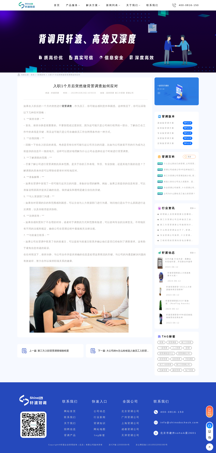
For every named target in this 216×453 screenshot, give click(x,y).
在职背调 (176, 359)
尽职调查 (189, 359)
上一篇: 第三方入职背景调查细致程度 (49, 350)
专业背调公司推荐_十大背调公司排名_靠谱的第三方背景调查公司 (180, 187)
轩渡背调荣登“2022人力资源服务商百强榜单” (179, 288)
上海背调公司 (131, 423)
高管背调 (163, 359)
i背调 (187, 348)
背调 (161, 342)
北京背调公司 (131, 411)
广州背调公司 (131, 417)
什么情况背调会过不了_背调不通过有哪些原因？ (176, 230)
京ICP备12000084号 (119, 445)
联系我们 (152, 5)
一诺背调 (163, 348)
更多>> (193, 208)
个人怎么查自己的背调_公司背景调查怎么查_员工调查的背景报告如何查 (180, 163)
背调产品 (70, 435)
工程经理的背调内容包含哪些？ (176, 240)
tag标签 (99, 435)
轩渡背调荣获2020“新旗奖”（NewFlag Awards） (178, 302)
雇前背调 (176, 370)
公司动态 (100, 411)
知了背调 (189, 370)
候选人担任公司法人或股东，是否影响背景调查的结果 (180, 181)
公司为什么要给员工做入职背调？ (179, 193)
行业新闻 (100, 417)
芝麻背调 (163, 370)
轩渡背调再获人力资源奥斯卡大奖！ (179, 274)
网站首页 (70, 411)
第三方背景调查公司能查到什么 (176, 224)
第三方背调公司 (183, 364)
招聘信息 (70, 429)
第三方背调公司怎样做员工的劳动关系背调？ (176, 219)
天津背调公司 (131, 435)
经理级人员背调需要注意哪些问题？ (176, 214)
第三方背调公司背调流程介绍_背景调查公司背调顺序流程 (180, 175)
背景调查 (67, 106)
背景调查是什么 (166, 353)
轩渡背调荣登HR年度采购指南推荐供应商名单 (179, 316)
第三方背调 (186, 342)
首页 (57, 5)
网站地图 (100, 429)
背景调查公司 (184, 353)
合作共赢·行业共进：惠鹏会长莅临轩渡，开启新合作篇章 (178, 260)
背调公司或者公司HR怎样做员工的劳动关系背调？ (180, 169)
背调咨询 (41, 75)
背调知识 (100, 423)
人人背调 (176, 348)
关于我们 (70, 423)
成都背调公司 (131, 429)
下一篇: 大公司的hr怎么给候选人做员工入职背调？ (125, 350)
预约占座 (187, 123)
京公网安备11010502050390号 (152, 445)
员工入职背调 (165, 364)
